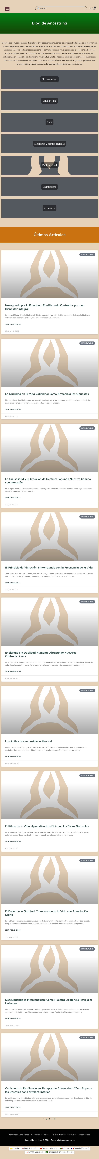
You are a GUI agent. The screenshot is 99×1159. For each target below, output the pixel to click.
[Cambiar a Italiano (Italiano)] (64, 1148)
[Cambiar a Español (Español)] (15, 1148)
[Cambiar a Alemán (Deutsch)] (48, 1148)
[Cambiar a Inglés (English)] (29, 1148)
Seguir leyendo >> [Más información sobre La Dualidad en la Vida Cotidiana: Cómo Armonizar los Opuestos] (13, 409)
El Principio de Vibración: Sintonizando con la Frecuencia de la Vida (49, 567)
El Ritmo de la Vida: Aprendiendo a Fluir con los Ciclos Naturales (47, 826)
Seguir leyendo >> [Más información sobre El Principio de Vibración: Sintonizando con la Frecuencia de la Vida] (13, 583)
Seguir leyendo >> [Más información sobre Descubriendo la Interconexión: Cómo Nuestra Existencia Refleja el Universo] (13, 1019)
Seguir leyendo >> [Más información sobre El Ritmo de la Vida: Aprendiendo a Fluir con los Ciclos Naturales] (13, 841)
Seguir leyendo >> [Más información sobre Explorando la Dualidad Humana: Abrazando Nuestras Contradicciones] (13, 671)
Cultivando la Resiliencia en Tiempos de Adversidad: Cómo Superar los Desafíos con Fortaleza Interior (48, 1090)
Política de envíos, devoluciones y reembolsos (71, 1135)
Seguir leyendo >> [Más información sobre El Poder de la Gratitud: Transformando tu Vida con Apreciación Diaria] (13, 930)
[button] (7, 9)
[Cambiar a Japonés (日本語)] (34, 1152)
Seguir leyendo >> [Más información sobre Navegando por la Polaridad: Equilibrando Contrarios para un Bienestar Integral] (13, 324)
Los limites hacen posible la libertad (28, 741)
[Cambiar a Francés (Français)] (80, 1148)
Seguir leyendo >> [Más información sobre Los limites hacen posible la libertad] (13, 756)
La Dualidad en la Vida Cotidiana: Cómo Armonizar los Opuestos (47, 393)
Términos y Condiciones (19, 1135)
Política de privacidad (40, 1135)
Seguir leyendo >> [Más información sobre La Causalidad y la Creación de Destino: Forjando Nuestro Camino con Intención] (13, 498)
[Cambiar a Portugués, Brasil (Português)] (59, 1152)
